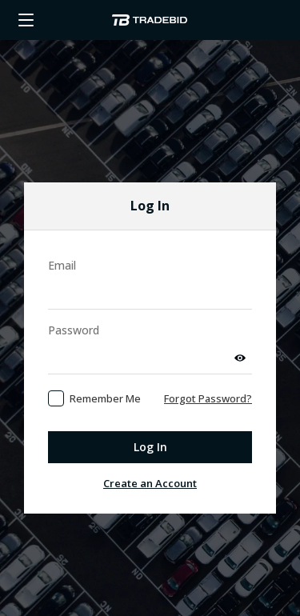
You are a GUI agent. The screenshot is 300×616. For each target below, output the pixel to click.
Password (73, 310)
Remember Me (105, 378)
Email (62, 245)
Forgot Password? (208, 378)
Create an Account (150, 463)
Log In (150, 426)
